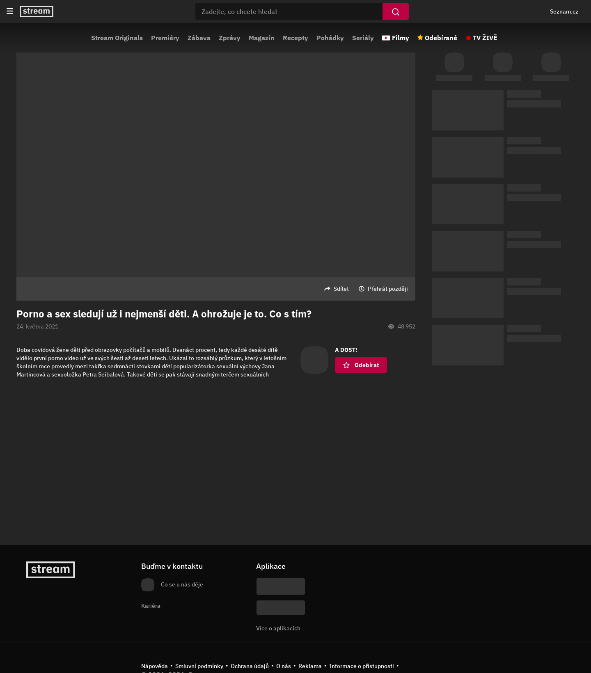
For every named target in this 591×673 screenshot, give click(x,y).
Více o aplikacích (278, 628)
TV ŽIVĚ (485, 38)
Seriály (363, 38)
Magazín (262, 38)
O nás (283, 666)
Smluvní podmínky (199, 666)
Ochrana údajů (250, 666)
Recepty (295, 38)
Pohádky (330, 38)
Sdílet (341, 288)
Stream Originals (117, 38)
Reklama (310, 666)
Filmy (400, 38)
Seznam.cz (564, 11)
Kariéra (150, 605)
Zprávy (230, 38)
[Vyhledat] (396, 11)
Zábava (199, 38)
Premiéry (165, 38)
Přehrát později (388, 288)
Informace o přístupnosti (361, 666)
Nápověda (154, 666)
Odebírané (441, 38)
